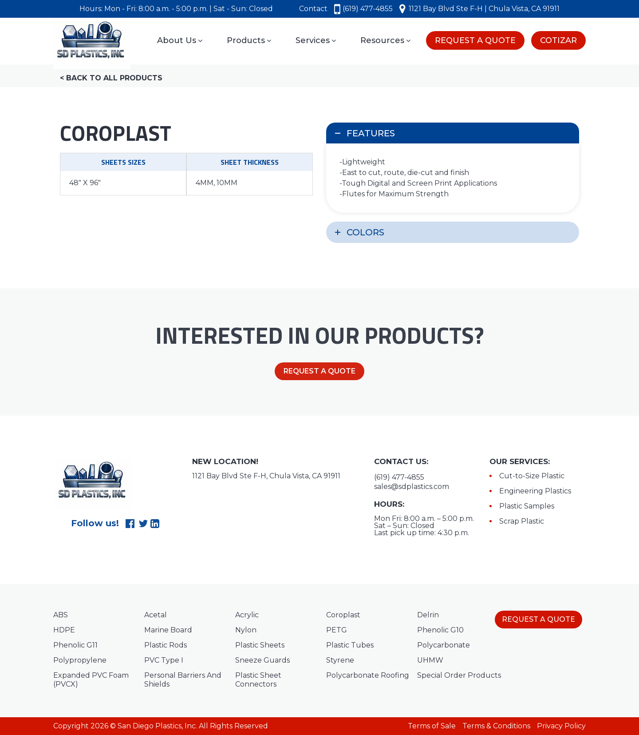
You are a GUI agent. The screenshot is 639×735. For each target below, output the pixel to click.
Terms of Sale (432, 726)
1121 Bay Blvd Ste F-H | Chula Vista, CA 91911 (479, 9)
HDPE (64, 630)
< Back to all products (111, 78)
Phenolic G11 (75, 645)
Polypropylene (79, 660)
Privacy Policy (561, 726)
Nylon (245, 630)
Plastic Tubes (350, 645)
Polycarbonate (443, 645)
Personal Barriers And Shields (182, 679)
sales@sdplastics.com (411, 486)
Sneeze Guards (262, 660)
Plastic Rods (165, 645)
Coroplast (343, 615)
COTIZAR (558, 40)
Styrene (340, 660)
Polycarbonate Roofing (367, 675)
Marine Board (168, 630)
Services (316, 40)
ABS (60, 615)
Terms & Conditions (496, 726)
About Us (179, 40)
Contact (313, 8)
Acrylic (247, 615)
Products (249, 40)
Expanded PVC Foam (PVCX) (91, 679)
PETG (336, 630)
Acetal (155, 615)
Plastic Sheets (259, 645)
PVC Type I (163, 660)
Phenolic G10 (440, 630)
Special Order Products (459, 675)
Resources (385, 40)
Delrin (428, 615)
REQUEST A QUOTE (475, 40)
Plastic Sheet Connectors (258, 679)
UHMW (430, 660)
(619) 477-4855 (363, 9)
